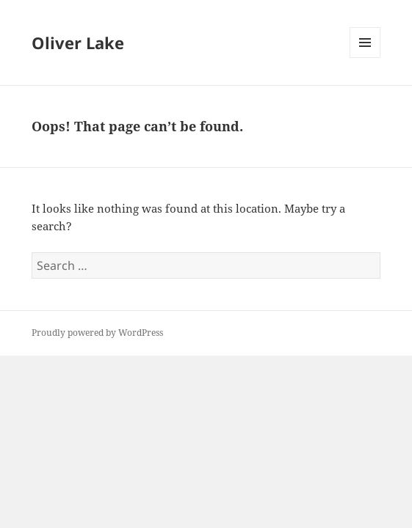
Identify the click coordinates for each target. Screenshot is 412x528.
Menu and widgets (365, 57)
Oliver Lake (78, 43)
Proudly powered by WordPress (97, 332)
